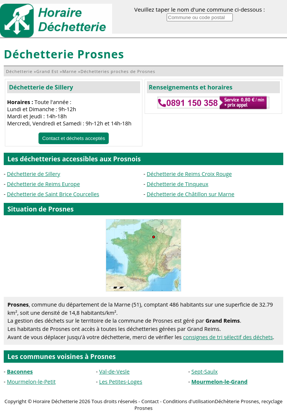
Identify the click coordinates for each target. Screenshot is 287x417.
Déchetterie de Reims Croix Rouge (189, 173)
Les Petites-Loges (120, 381)
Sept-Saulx (204, 371)
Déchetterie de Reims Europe (43, 184)
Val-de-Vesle (114, 371)
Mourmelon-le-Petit (31, 381)
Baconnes (20, 371)
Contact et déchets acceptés (73, 138)
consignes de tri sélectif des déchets (228, 337)
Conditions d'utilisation (189, 401)
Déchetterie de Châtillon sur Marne (190, 194)
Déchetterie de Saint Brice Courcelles (53, 194)
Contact (150, 401)
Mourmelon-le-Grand (219, 381)
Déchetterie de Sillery (41, 87)
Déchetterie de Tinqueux (177, 184)
